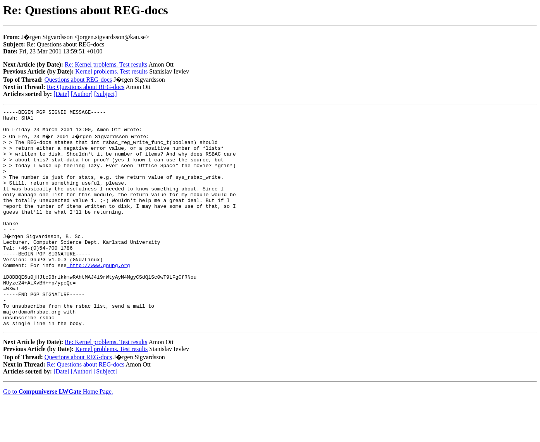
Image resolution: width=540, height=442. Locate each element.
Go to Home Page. (58, 432)
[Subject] (105, 94)
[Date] (61, 94)
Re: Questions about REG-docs (85, 87)
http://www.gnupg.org (98, 294)
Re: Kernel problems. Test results (106, 64)
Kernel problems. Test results (111, 71)
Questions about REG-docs (78, 79)
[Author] (82, 94)
